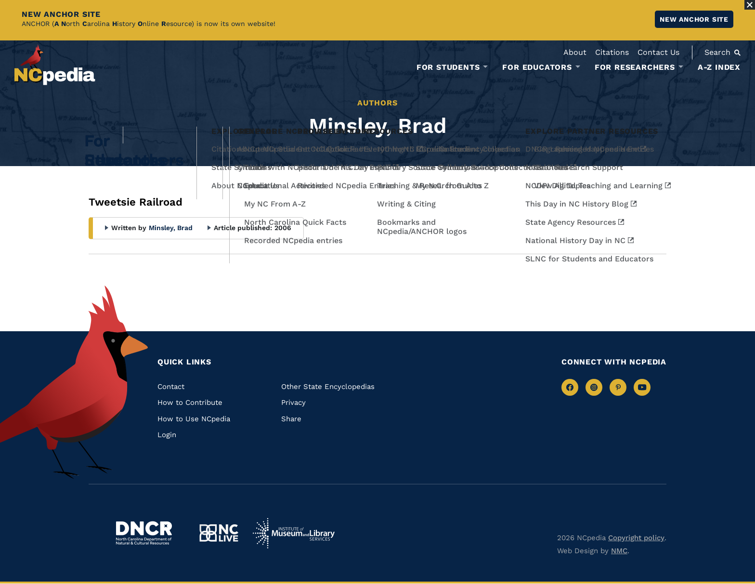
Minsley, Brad (171, 228)
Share (291, 419)
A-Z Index (719, 67)
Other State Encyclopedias (328, 386)
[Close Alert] (749, 5)
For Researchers (635, 67)
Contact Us (658, 52)
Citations (612, 52)
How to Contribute (189, 402)
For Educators (537, 67)
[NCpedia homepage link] (54, 64)
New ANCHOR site (694, 19)
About (574, 52)
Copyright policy (636, 537)
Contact (170, 386)
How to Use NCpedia (193, 419)
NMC (619, 550)
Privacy (293, 402)
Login (166, 434)
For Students (448, 67)
